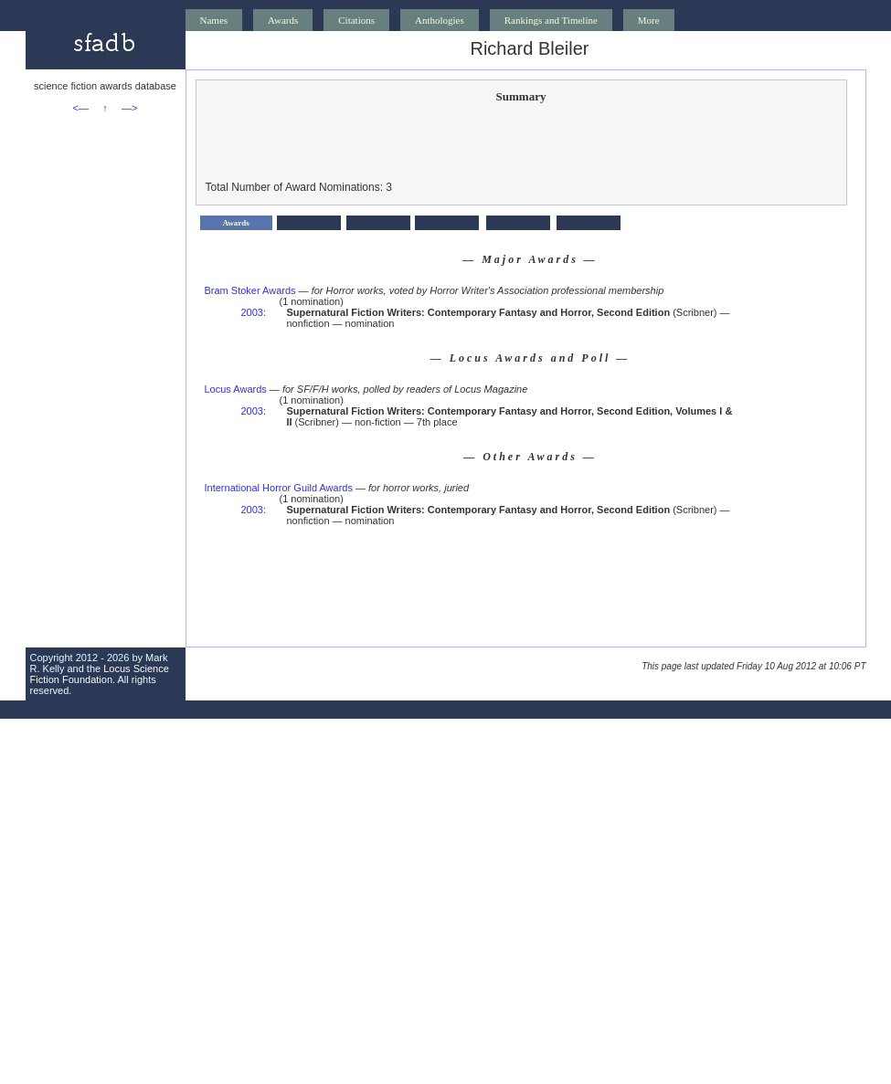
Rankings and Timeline (551, 20)
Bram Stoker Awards (250, 290)
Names (214, 20)
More (649, 20)
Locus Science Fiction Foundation (99, 674)
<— (81, 107)
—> (129, 107)
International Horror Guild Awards (279, 487)
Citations (356, 20)
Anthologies (439, 20)
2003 (252, 312)
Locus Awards (236, 389)
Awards (283, 20)
